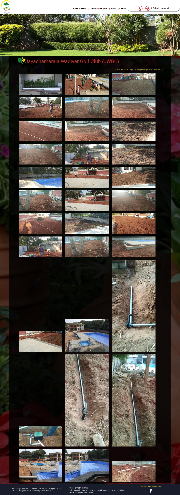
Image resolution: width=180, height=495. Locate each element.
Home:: (118, 69)
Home (75, 9)
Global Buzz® (45, 491)
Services (93, 9)
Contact (122, 9)
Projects (103, 9)
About (83, 9)
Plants (113, 9)
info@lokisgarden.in (157, 8)
